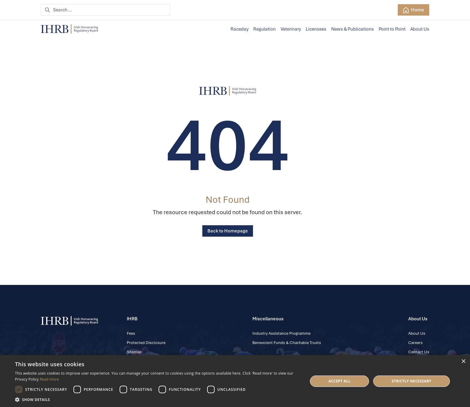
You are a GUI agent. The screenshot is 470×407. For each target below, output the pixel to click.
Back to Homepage (227, 231)
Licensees (316, 29)
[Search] (105, 10)
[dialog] (235, 381)
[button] (157, 400)
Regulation (264, 29)
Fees (131, 333)
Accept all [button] (340, 381)
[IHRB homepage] (69, 29)
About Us (419, 29)
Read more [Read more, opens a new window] (49, 379)
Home (413, 10)
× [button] (463, 361)
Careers (415, 342)
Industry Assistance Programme (281, 333)
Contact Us (418, 352)
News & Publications (352, 29)
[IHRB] (227, 91)
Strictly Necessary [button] (411, 381)
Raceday (239, 29)
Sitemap (134, 352)
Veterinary (291, 29)
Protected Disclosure (146, 342)
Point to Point (392, 29)
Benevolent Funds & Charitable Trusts (286, 342)
